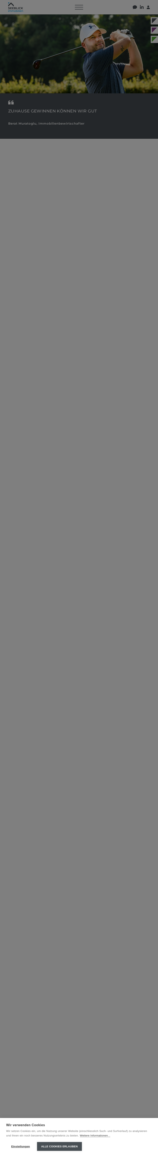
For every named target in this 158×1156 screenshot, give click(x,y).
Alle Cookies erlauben (59, 1146)
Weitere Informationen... (95, 1135)
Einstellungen (20, 1146)
